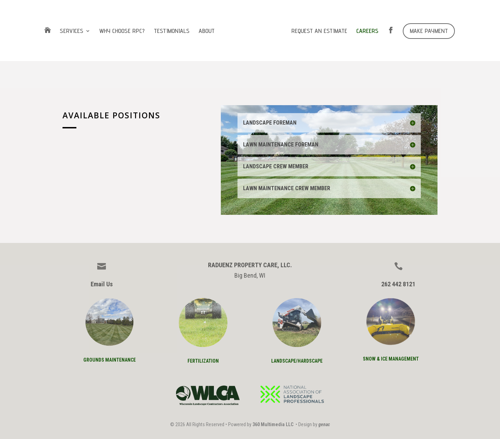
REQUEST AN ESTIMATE (319, 31)
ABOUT (207, 31)
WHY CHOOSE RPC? (122, 31)
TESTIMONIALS (172, 31)
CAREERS (367, 31)
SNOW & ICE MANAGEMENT (391, 359)
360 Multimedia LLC (272, 424)
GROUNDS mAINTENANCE (109, 360)
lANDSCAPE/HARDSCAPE (297, 361)
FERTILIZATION (203, 361)
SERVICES (71, 31)
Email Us (102, 284)
